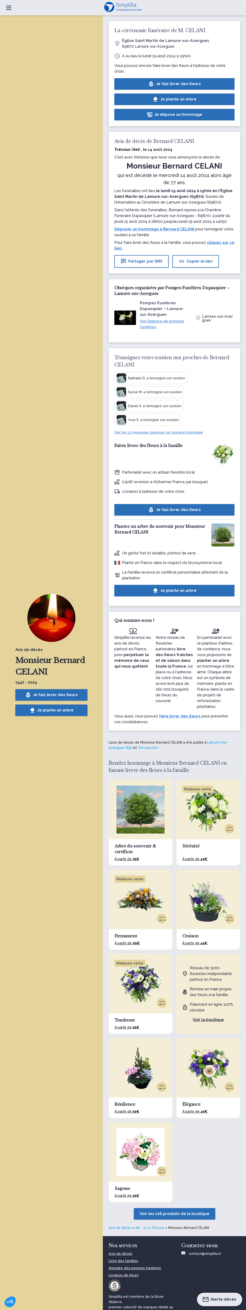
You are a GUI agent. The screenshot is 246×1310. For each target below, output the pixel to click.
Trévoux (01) (148, 748)
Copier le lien (196, 261)
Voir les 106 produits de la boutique (174, 1213)
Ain (136, 149)
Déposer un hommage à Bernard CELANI (154, 229)
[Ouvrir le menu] (8, 7)
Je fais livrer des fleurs (51, 695)
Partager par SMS (141, 261)
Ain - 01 (141, 1228)
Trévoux (157, 1228)
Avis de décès (120, 1228)
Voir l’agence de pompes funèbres (162, 324)
